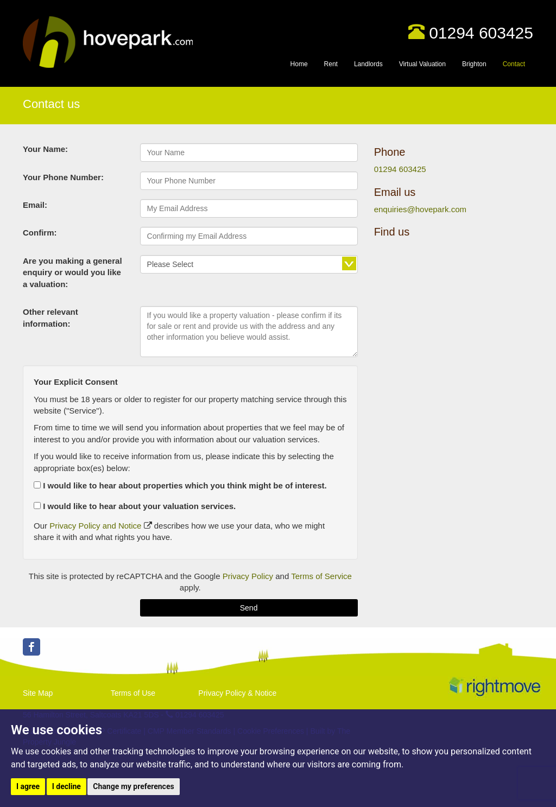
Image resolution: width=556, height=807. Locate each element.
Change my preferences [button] (133, 786)
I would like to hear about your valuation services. (135, 506)
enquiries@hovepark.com (420, 209)
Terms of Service (321, 576)
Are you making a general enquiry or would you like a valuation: (72, 272)
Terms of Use (133, 693)
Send (249, 607)
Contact (514, 64)
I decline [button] (66, 786)
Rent (331, 64)
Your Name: (45, 149)
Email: (35, 204)
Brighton (474, 64)
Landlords (368, 64)
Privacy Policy (248, 576)
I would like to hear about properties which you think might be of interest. (180, 485)
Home (299, 64)
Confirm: (40, 232)
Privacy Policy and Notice (95, 525)
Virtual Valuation (422, 64)
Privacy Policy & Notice (237, 693)
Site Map (38, 693)
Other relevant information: (50, 317)
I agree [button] (28, 786)
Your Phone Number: (63, 177)
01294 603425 (481, 33)
